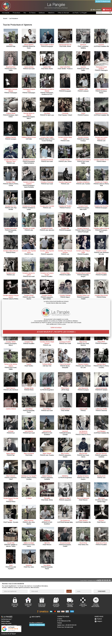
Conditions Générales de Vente (9, 625)
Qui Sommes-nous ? (6, 619)
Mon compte (34, 616)
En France (32, 13)
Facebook (98, 619)
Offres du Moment (63, 13)
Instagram (98, 621)
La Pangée (11, 627)
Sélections (51, 13)
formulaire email (69, 627)
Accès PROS (83, 580)
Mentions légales (5, 621)
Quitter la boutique (56, 327)
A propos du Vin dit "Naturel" (8, 633)
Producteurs (16, 13)
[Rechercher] (104, 12)
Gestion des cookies (6, 623)
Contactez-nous (92, 580)
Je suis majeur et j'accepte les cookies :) (56, 332)
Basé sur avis (11, 630)
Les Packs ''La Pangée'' (79, 13)
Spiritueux (42, 13)
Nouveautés (5, 13)
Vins (24, 13)
